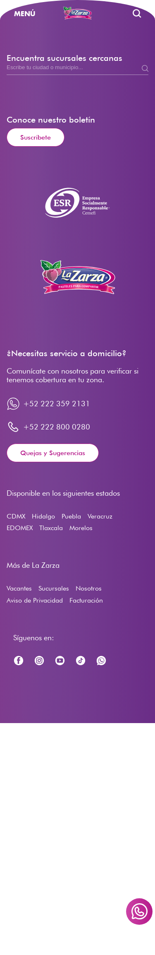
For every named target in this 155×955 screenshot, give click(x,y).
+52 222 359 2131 (56, 635)
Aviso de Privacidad (35, 832)
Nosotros (89, 821)
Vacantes (50, 57)
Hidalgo (43, 748)
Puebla (71, 748)
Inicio (21, 57)
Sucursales (53, 821)
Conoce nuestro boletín (51, 352)
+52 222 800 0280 (56, 658)
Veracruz (100, 748)
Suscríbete (35, 369)
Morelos (81, 760)
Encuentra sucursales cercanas (64, 290)
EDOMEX (20, 760)
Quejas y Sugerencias (52, 685)
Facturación (86, 832)
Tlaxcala (51, 760)
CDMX (16, 748)
